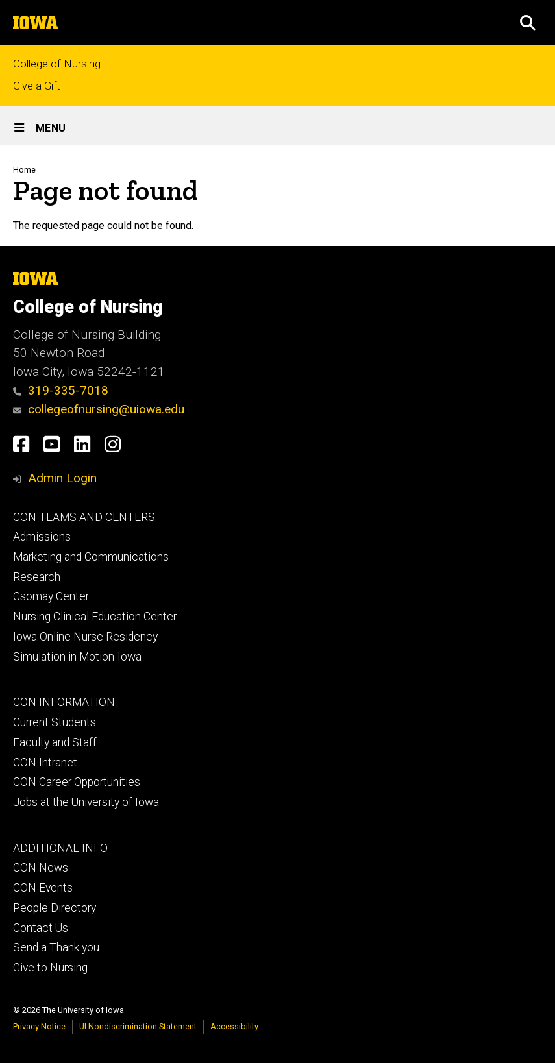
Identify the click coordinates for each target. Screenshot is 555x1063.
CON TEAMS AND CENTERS (84, 517)
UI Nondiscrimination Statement (138, 1026)
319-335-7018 (60, 390)
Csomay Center (51, 596)
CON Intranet (45, 762)
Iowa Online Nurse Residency (85, 636)
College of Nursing (57, 63)
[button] (527, 22)
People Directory (54, 907)
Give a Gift (36, 86)
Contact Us (40, 928)
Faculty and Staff (55, 742)
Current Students (54, 722)
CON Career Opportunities (76, 782)
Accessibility (234, 1026)
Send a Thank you (56, 947)
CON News (40, 867)
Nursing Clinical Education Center (95, 616)
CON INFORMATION (64, 702)
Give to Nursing (50, 967)
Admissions (42, 536)
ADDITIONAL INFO (60, 848)
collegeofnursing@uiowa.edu (98, 409)
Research (36, 576)
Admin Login (62, 477)
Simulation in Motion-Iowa (77, 656)
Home (24, 170)
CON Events (43, 887)
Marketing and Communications (91, 556)
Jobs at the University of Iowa (86, 802)
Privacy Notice (39, 1026)
